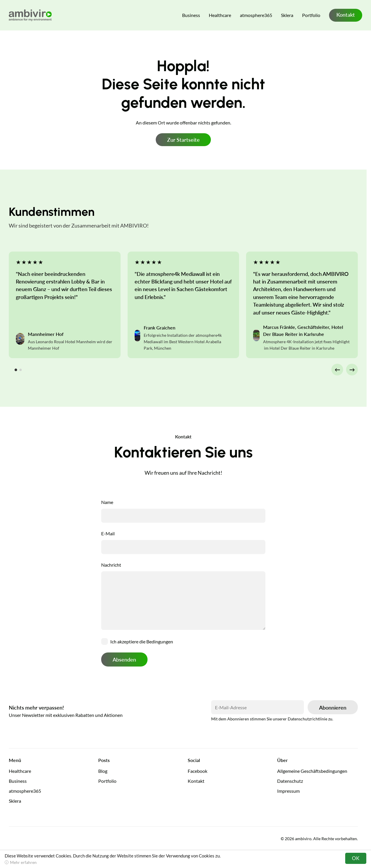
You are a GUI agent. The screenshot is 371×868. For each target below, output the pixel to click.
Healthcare (220, 15)
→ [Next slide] (352, 369)
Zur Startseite (183, 139)
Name (107, 502)
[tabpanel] (65, 305)
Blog (102, 771)
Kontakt (345, 14)
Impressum (288, 791)
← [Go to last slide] (337, 369)
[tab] (16, 370)
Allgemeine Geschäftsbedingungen (312, 771)
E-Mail (108, 533)
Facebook (197, 771)
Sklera (287, 15)
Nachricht (111, 565)
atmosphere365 (256, 15)
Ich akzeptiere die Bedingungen (141, 641)
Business (191, 15)
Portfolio (311, 15)
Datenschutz (290, 781)
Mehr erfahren (23, 862)
